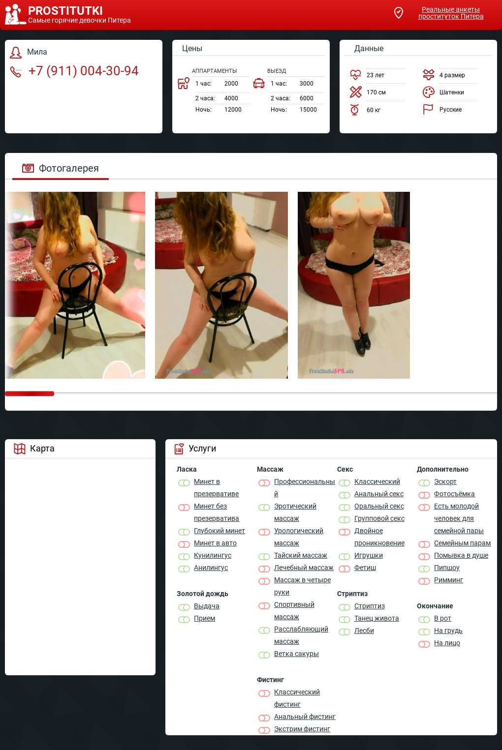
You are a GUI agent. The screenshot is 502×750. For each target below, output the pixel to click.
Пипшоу (447, 567)
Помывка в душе (461, 555)
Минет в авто (215, 543)
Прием (204, 618)
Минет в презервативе (216, 488)
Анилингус (211, 567)
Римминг (448, 580)
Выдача (207, 606)
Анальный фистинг (305, 716)
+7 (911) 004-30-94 (74, 70)
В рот (442, 618)
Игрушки (368, 555)
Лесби (364, 630)
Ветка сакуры (296, 654)
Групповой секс (379, 518)
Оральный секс (379, 506)
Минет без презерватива (216, 512)
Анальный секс (379, 494)
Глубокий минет (219, 531)
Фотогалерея (60, 168)
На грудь (448, 630)
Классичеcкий (377, 481)
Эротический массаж (295, 512)
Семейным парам (462, 543)
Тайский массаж (300, 555)
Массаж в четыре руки (302, 586)
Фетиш (365, 567)
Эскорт (445, 481)
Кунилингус (212, 555)
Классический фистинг (297, 698)
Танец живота (376, 618)
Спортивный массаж (294, 610)
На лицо (447, 643)
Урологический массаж (298, 537)
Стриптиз (369, 606)
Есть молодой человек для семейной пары (459, 518)
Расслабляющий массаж (301, 635)
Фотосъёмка (454, 494)
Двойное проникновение (379, 537)
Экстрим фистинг (302, 729)
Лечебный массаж (304, 567)
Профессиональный (304, 488)
